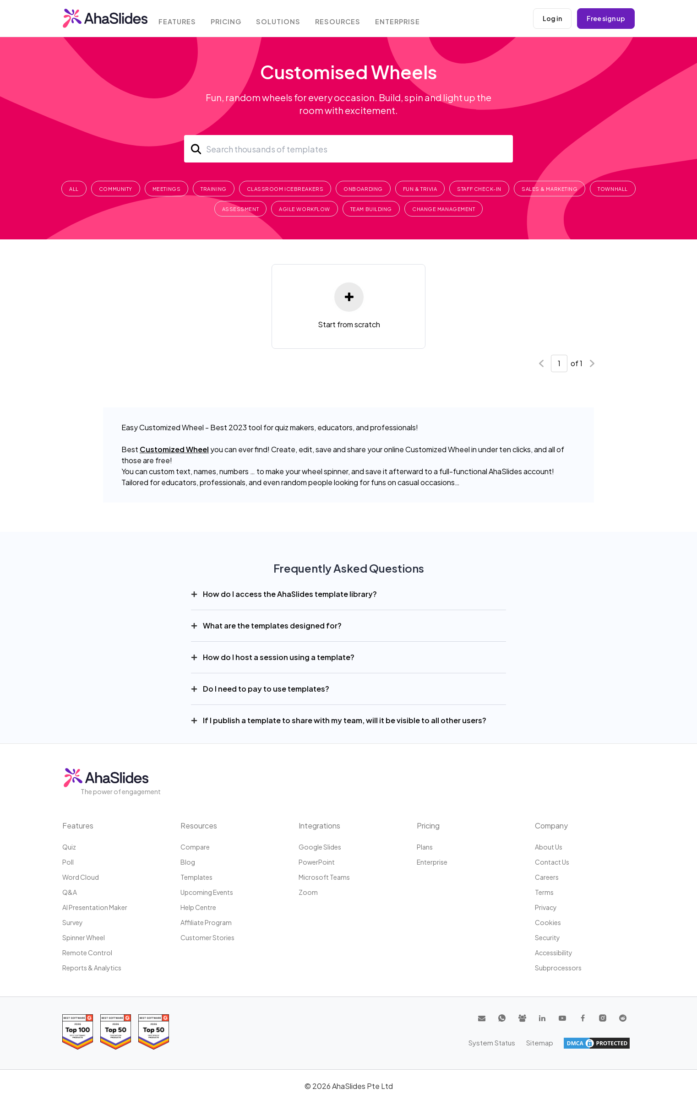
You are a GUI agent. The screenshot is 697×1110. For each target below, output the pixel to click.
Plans (425, 847)
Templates (196, 877)
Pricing (231, 19)
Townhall (612, 189)
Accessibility (553, 952)
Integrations (319, 825)
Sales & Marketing (549, 189)
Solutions (284, 19)
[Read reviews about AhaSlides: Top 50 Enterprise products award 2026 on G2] (153, 1032)
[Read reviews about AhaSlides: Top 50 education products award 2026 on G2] (115, 1032)
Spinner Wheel (83, 937)
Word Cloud (80, 877)
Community (115, 189)
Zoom (308, 892)
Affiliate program (206, 922)
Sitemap (616, 1043)
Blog (187, 862)
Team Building (371, 209)
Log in (552, 18)
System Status (570, 1043)
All (74, 189)
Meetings (166, 189)
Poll (68, 862)
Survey (72, 922)
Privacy (546, 907)
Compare (195, 847)
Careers (547, 877)
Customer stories (207, 937)
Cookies (548, 922)
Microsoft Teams (324, 877)
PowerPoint (317, 862)
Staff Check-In (479, 189)
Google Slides (320, 847)
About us (548, 847)
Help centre (198, 907)
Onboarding (363, 189)
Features (181, 19)
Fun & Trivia (420, 189)
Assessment (240, 209)
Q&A (69, 892)
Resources (343, 19)
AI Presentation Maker (94, 907)
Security (547, 937)
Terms (544, 892)
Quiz (69, 847)
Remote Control (87, 952)
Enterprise (404, 19)
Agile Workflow (304, 209)
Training (213, 189)
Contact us (552, 862)
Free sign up (606, 18)
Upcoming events (206, 892)
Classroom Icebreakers (285, 189)
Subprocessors (558, 968)
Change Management (443, 209)
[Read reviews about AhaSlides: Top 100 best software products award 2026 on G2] (77, 1032)
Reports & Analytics (91, 968)
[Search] (348, 148)
